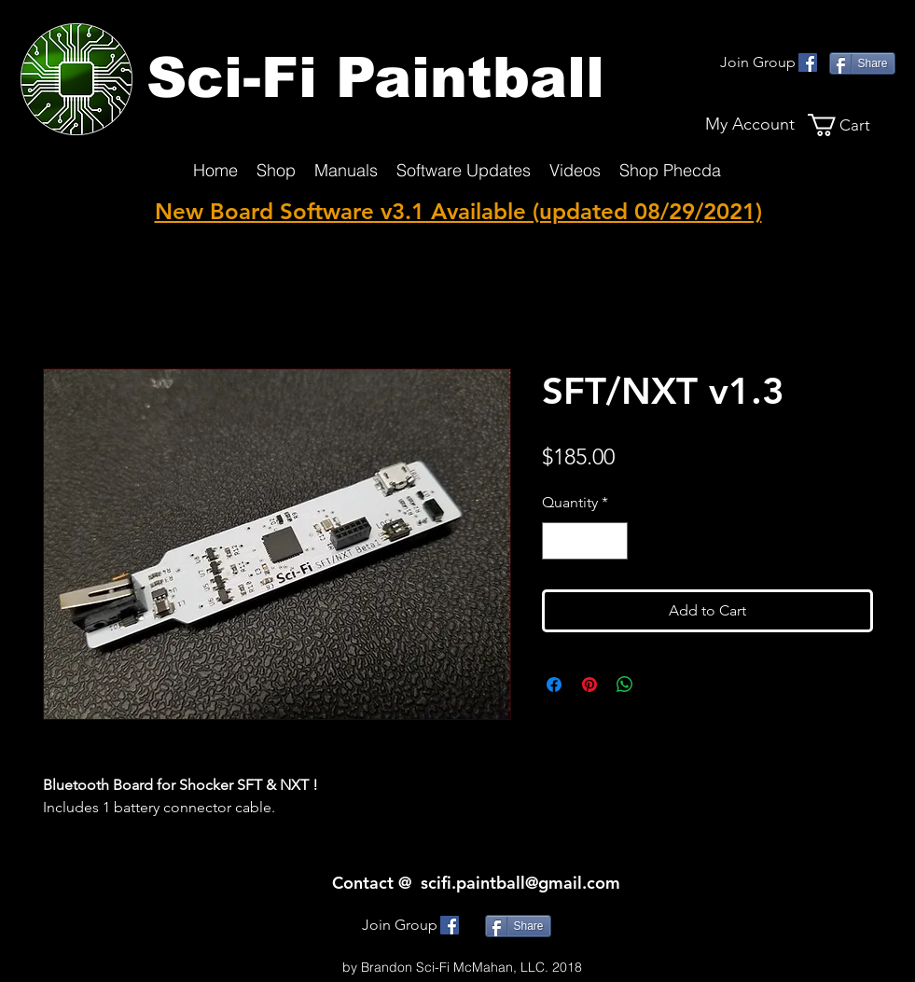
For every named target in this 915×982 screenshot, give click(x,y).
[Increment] (612, 541)
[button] (851, 125)
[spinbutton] (585, 541)
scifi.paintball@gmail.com (520, 882)
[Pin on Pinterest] (589, 684)
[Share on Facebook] (554, 684)
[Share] (862, 63)
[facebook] (807, 62)
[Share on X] (660, 684)
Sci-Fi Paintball (375, 78)
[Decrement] (558, 541)
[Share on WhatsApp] (625, 684)
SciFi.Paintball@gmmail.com (463, 948)
